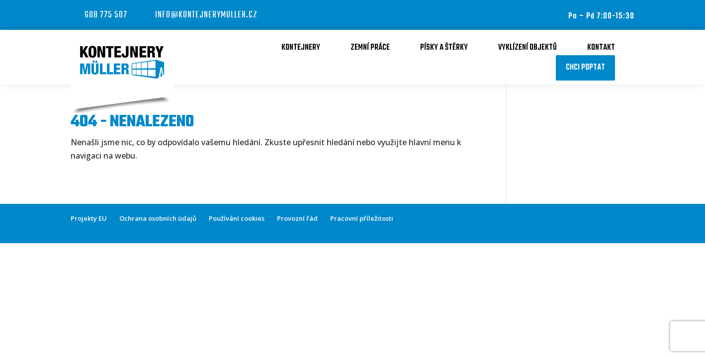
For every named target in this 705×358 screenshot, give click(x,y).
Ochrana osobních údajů (157, 218)
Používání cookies (236, 218)
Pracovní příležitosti (361, 218)
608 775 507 (106, 15)
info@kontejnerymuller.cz (206, 15)
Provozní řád (297, 218)
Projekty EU (89, 218)
